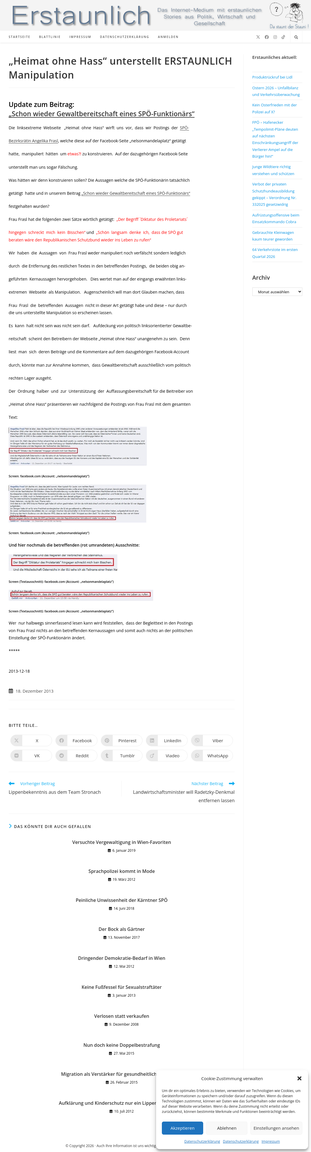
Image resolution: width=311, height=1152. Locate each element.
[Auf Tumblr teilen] (121, 755)
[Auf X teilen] (31, 740)
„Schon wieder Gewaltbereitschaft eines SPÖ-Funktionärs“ (102, 113)
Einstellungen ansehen (276, 1128)
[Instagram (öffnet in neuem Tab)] (275, 37)
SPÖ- (184, 127)
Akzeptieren (183, 1128)
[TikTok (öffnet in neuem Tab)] (283, 37)
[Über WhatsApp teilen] (212, 755)
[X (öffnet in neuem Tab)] (258, 37)
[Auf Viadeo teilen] (167, 755)
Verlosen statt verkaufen (121, 1016)
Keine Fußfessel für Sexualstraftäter (122, 987)
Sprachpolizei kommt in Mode (121, 871)
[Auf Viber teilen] (212, 740)
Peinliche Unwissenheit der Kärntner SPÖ (122, 900)
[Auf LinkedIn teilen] (167, 740)
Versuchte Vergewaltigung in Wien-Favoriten (121, 842)
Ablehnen (226, 1128)
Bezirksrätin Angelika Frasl (33, 140)
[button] (299, 1078)
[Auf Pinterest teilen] (121, 740)
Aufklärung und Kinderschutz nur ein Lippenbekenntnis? (121, 1103)
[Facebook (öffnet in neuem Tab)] (266, 37)
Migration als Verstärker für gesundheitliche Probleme (121, 1074)
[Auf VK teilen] (31, 755)
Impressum (271, 1141)
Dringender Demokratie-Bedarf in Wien (121, 958)
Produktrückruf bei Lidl (272, 77)
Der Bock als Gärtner (122, 929)
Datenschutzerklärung (202, 1141)
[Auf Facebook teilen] (76, 740)
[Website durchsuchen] (296, 37)
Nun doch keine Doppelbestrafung (121, 1045)
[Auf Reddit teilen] (76, 755)
